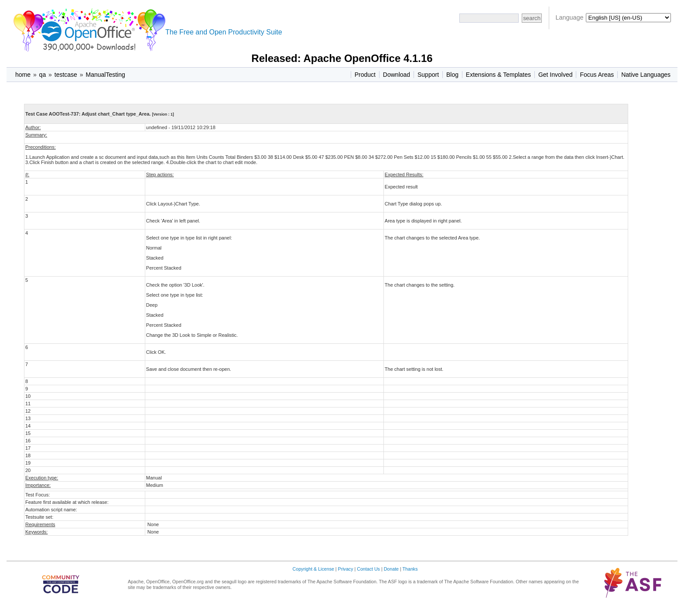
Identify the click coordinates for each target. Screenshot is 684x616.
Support (428, 74)
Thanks (410, 569)
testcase (66, 74)
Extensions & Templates (498, 74)
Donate (391, 569)
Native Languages (645, 74)
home (23, 74)
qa (42, 74)
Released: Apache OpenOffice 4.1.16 (341, 58)
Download (396, 74)
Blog (452, 74)
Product (365, 74)
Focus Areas (597, 74)
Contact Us (368, 569)
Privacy (345, 569)
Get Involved (555, 74)
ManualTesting (105, 74)
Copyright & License (313, 569)
